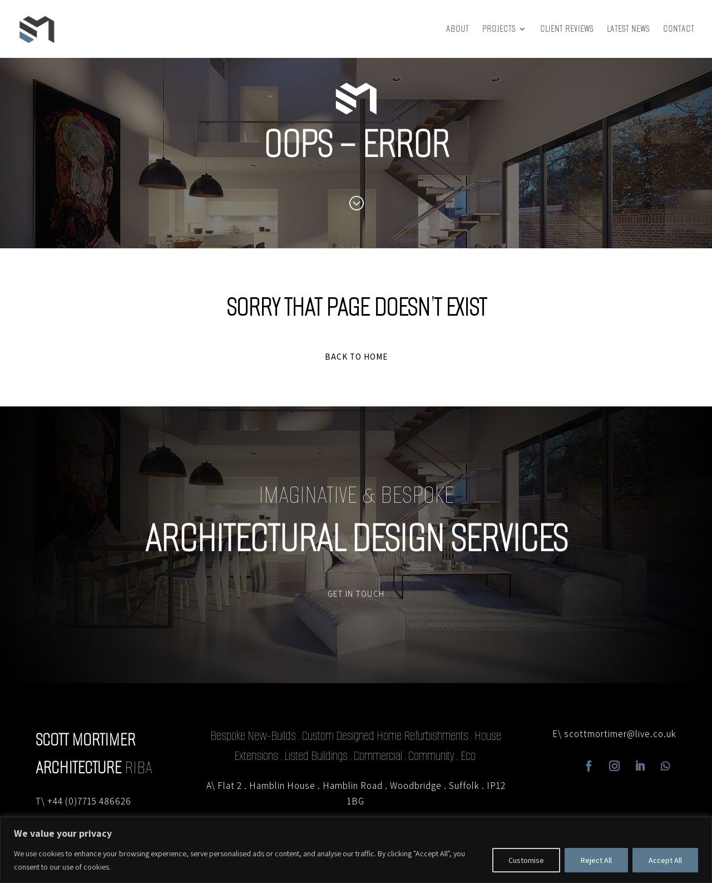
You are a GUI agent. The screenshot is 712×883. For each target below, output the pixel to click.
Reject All (596, 860)
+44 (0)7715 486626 (89, 801)
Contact (678, 30)
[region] (356, 850)
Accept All (665, 860)
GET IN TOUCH (356, 593)
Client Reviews (567, 30)
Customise (526, 860)
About (457, 30)
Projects (499, 30)
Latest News (628, 30)
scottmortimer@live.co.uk (620, 734)
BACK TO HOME (356, 356)
